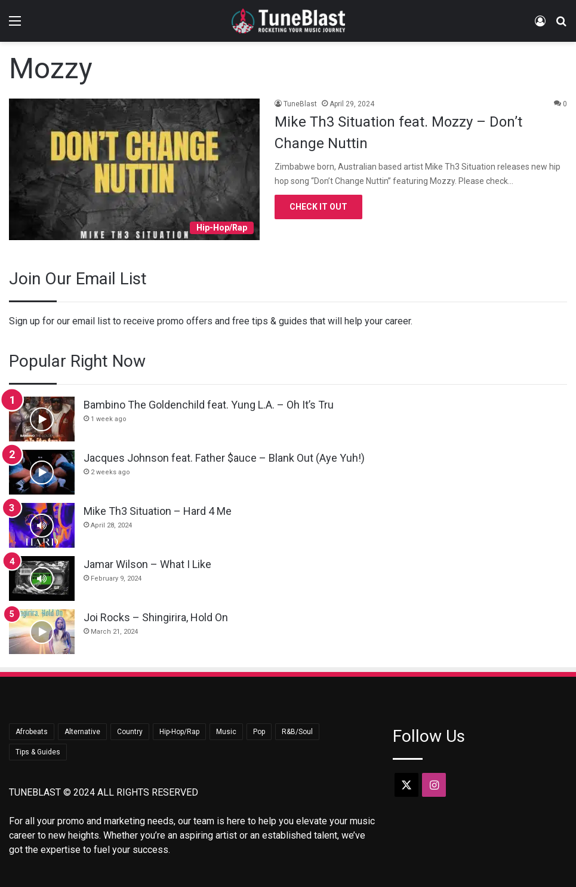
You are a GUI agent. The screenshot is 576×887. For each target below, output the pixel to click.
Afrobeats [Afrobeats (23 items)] (32, 732)
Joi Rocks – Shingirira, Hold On (156, 617)
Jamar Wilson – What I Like (147, 564)
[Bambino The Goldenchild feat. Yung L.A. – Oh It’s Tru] (42, 419)
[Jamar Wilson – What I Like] (42, 578)
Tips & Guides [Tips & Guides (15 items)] (38, 752)
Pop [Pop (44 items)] (259, 732)
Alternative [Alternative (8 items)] (82, 732)
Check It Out (318, 206)
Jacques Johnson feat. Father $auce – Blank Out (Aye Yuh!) (224, 458)
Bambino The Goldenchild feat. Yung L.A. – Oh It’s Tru (209, 404)
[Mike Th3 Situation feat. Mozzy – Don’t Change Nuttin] (134, 169)
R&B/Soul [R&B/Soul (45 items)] (297, 732)
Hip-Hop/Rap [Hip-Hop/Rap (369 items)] (179, 732)
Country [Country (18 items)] (130, 732)
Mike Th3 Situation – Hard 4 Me (158, 511)
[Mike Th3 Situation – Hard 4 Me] (42, 525)
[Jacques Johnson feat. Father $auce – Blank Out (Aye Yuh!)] (42, 472)
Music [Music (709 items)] (226, 732)
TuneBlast (300, 104)
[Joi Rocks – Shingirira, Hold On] (42, 631)
